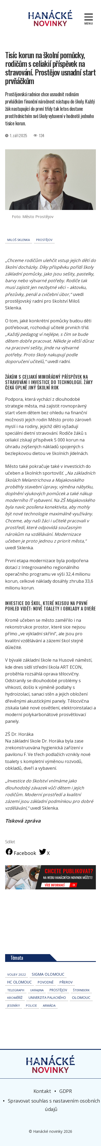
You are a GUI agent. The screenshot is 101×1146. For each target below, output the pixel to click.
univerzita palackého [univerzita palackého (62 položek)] (47, 997)
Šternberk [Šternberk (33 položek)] (81, 990)
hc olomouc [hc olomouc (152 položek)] (19, 982)
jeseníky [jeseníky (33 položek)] (13, 1005)
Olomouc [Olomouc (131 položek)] (81, 997)
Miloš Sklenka (18, 240)
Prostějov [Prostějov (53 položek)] (58, 990)
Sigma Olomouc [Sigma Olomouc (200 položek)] (48, 974)
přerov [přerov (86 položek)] (66, 982)
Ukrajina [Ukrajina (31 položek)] (37, 990)
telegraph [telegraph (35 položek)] (15, 990)
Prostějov (44, 240)
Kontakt (42, 1091)
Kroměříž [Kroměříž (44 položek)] (15, 998)
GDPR (65, 1091)
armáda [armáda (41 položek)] (49, 1005)
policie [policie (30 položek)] (31, 1005)
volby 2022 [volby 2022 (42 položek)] (16, 974)
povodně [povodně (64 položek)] (46, 982)
